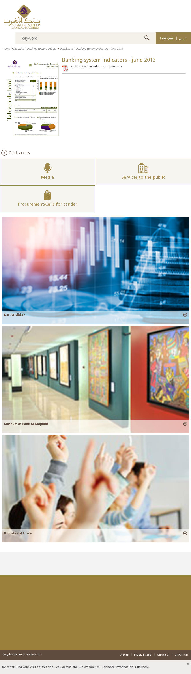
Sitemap (124, 655)
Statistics (18, 48)
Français (166, 38)
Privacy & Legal (143, 655)
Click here (142, 667)
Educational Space (18, 533)
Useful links (181, 655)
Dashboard (66, 48)
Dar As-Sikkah (14, 315)
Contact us (163, 655)
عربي (183, 38)
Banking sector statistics (41, 48)
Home (6, 48)
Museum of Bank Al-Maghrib (26, 424)
